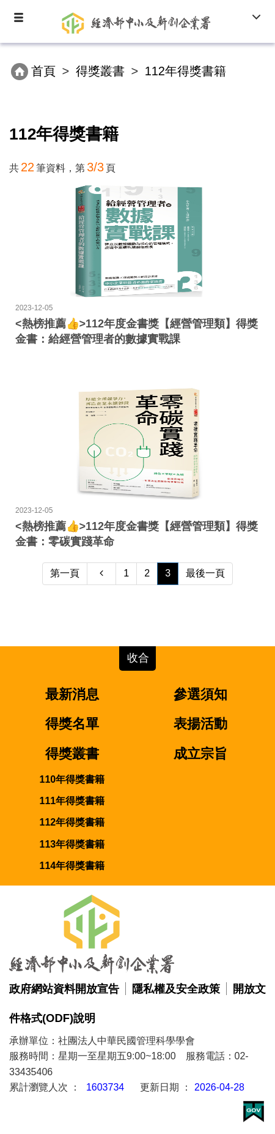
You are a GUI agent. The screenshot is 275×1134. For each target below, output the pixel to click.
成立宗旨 (200, 753)
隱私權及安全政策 (176, 988)
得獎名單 (72, 723)
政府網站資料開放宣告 (64, 988)
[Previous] (101, 573)
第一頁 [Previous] (64, 573)
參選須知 (200, 694)
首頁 (43, 71)
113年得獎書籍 (72, 844)
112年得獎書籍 (72, 822)
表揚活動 (200, 723)
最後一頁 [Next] (205, 573)
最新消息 (72, 694)
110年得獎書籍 (72, 779)
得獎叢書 (100, 71)
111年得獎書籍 (72, 801)
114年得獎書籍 (72, 865)
